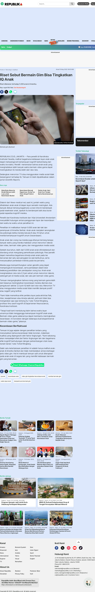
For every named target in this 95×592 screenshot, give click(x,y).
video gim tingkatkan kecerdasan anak (33, 376)
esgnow (85, 41)
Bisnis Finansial (73, 41)
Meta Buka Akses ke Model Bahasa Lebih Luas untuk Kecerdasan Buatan (8, 193)
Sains (3, 47)
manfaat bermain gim (54, 376)
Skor (31, 547)
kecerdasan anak (13, 376)
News (53, 40)
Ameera (2, 547)
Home (2, 70)
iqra (46, 41)
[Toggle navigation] (2, 3)
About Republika (5, 571)
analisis (61, 41)
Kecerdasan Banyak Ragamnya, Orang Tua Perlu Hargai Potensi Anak (27, 193)
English (32, 559)
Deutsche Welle (83, 4)
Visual (17, 559)
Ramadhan (18, 561)
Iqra (16, 550)
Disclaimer (3, 574)
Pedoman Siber (35, 571)
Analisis (17, 553)
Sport (32, 553)
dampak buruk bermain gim (22, 381)
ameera (4, 41)
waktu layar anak (6, 381)
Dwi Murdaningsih (20, 87)
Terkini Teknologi (82, 151)
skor (28, 41)
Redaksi (17, 571)
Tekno (17, 556)
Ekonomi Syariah (17, 41)
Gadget (9, 47)
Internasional (4, 556)
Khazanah (3, 550)
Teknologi (8, 70)
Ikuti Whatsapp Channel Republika (27, 365)
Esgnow (2, 559)
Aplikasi (15, 70)
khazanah (37, 41)
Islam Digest (34, 550)
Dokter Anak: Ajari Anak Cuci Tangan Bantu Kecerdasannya (45, 192)
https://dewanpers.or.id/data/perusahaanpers (16, 585)
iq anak (3, 376)
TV (1, 561)
